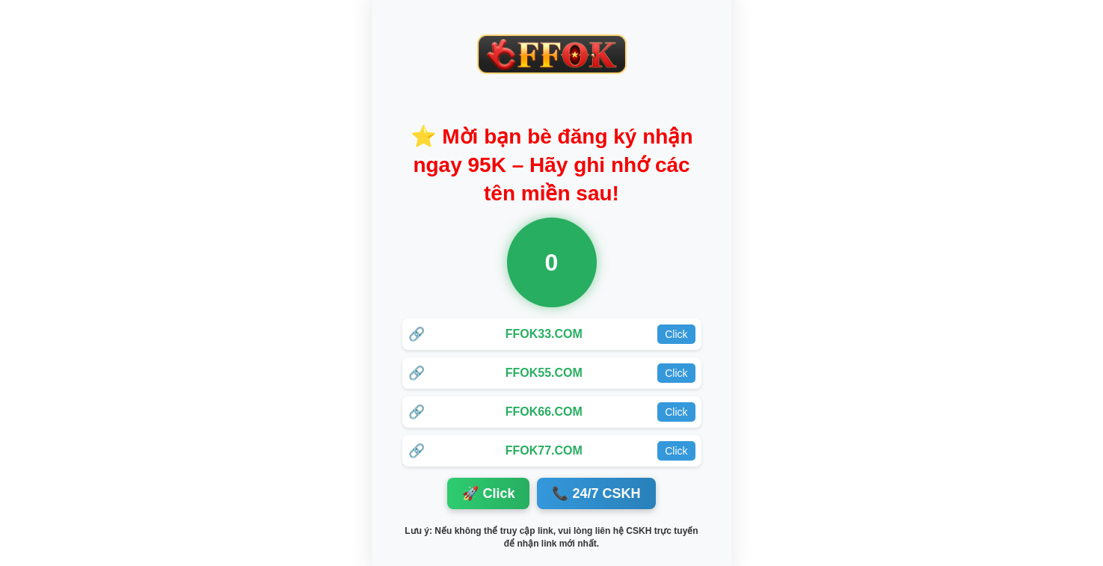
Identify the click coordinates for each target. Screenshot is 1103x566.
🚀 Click (488, 493)
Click (676, 334)
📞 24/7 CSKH (596, 493)
